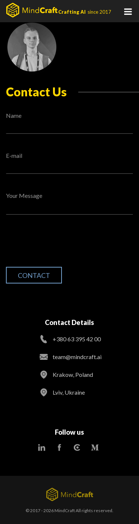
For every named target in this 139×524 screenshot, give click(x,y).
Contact (34, 275)
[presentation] (62, 246)
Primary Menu (128, 11)
